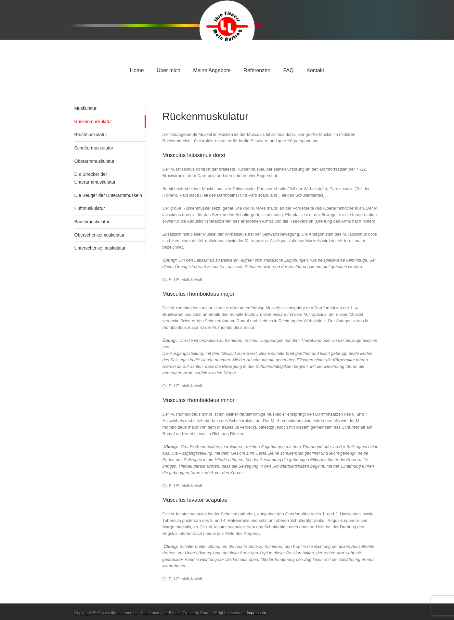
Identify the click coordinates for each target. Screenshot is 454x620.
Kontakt (315, 70)
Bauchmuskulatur (92, 221)
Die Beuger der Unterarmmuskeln (108, 195)
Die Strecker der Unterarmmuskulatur (95, 178)
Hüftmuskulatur (89, 208)
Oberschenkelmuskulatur (99, 235)
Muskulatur (85, 108)
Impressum (256, 613)
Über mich (168, 70)
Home (137, 70)
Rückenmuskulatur (93, 121)
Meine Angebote (212, 70)
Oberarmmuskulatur (94, 161)
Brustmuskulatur (90, 134)
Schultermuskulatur (93, 147)
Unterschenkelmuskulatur (100, 248)
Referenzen (256, 70)
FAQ (288, 70)
